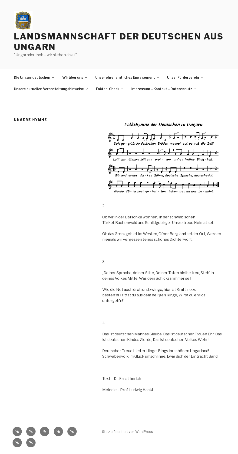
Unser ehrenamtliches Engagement (127, 77)
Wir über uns (75, 77)
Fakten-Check (110, 89)
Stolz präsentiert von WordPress (127, 432)
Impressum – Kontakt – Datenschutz (164, 89)
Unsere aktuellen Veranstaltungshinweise (51, 89)
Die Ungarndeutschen (34, 77)
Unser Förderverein (185, 77)
